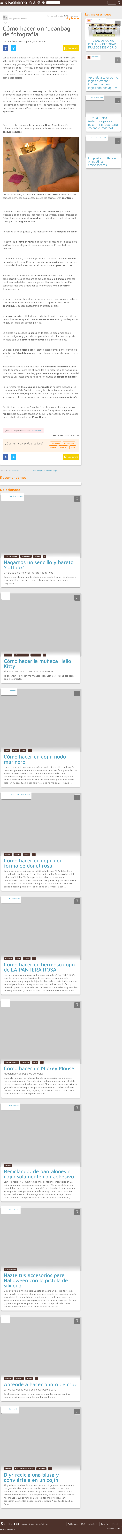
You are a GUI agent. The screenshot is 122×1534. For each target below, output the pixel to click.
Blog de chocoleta (16, 496)
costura (8, 655)
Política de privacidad (76, 1524)
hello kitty (36, 655)
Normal (63, 447)
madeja (29, 1378)
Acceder (112, 3)
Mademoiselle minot (98, 20)
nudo (23, 750)
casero (26, 854)
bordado (8, 1378)
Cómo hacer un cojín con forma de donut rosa (33, 863)
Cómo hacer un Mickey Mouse (39, 1068)
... (44, 556)
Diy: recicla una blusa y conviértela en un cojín (31, 1477)
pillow (15, 750)
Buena (53, 447)
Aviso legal (93, 1524)
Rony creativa (14, 898)
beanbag (28, 470)
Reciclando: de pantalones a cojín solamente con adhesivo (39, 1173)
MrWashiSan (14, 1105)
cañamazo (19, 1378)
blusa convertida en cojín (24, 1468)
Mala (73, 447)
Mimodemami (14, 1209)
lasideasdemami (10, 1269)
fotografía (41, 470)
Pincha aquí (36, 430)
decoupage (25, 1062)
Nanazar (12, 691)
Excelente (56, 443)
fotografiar (26, 556)
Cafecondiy (13, 1409)
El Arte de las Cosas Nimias (19, 794)
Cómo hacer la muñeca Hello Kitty (37, 663)
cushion (26, 958)
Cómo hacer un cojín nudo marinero (35, 759)
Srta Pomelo (95, 56)
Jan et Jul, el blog (97, 97)
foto (34, 470)
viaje (55, 470)
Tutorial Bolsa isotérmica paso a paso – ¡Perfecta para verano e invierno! (103, 123)
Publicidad (117, 1524)
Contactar (105, 1524)
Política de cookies (113, 1528)
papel (35, 1062)
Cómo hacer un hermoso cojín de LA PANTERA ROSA (39, 967)
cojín (7, 750)
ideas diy (8, 1468)
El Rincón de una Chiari (99, 137)
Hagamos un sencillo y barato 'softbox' (39, 564)
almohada (8, 958)
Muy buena (69, 443)
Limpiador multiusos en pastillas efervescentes (102, 161)
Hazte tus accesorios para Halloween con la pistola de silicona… (36, 1280)
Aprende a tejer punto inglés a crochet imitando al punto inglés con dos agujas (103, 82)
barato (17, 854)
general (8, 854)
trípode (49, 470)
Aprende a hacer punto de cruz (40, 1384)
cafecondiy (41, 1468)
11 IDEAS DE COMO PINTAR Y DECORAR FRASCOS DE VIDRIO (102, 44)
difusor (37, 556)
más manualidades (16, 470)
